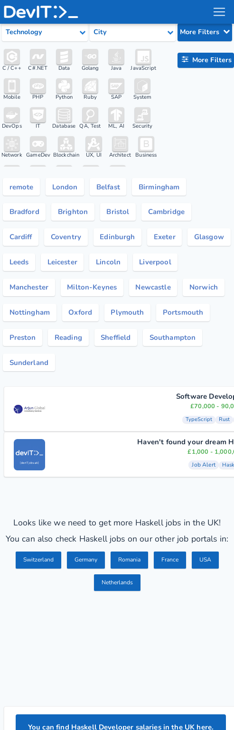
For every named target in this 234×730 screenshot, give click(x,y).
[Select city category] (133, 32)
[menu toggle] (219, 12)
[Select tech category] (45, 32)
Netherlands (117, 588)
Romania (131, 565)
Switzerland (35, 565)
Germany (85, 565)
